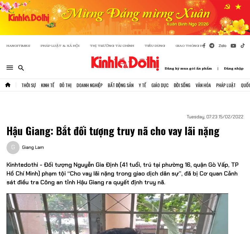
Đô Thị (65, 85)
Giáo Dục (160, 85)
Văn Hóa (203, 85)
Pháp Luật (226, 85)
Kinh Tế (47, 85)
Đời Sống (182, 85)
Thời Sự (28, 85)
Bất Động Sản (120, 85)
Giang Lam (33, 147)
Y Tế (142, 85)
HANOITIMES (18, 46)
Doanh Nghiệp (89, 85)
